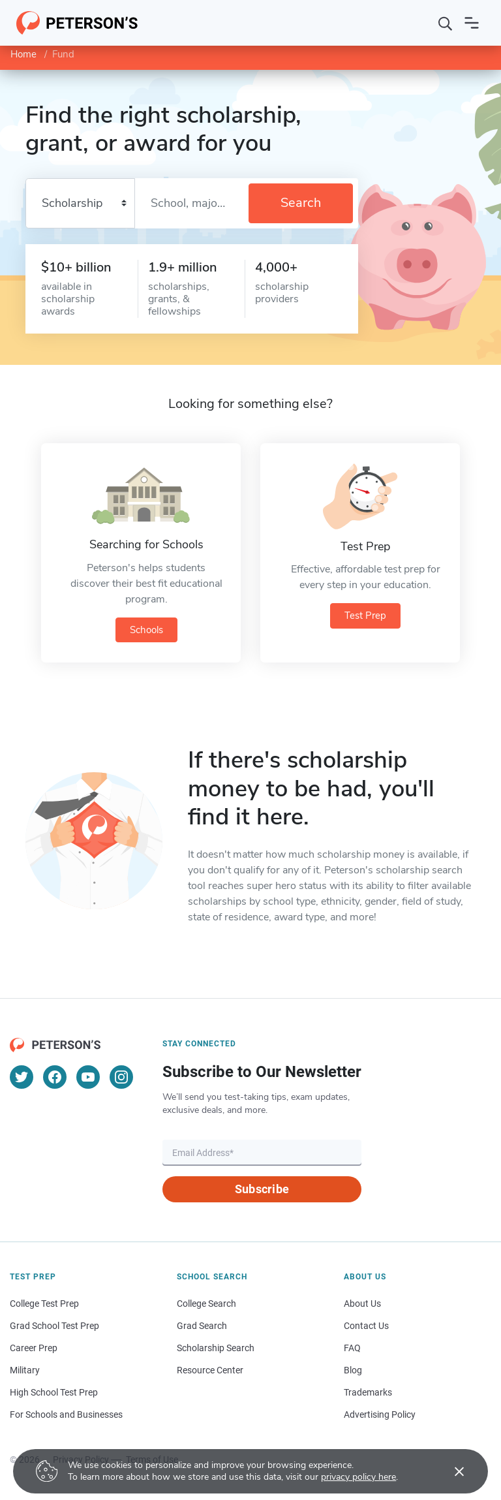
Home (23, 54)
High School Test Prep (54, 1392)
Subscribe (262, 1189)
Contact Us (366, 1325)
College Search (206, 1303)
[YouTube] (88, 1077)
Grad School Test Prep (54, 1325)
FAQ (352, 1348)
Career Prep (33, 1348)
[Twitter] (21, 1077)
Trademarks (368, 1392)
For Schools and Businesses (66, 1414)
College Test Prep (44, 1303)
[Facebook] (55, 1077)
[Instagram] (121, 1077)
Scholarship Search (215, 1348)
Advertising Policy (380, 1414)
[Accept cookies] (450, 1471)
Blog (353, 1370)
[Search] (446, 23)
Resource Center (210, 1370)
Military (25, 1370)
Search (301, 202)
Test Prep (365, 615)
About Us (362, 1303)
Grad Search (202, 1325)
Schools (146, 629)
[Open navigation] (472, 23)
